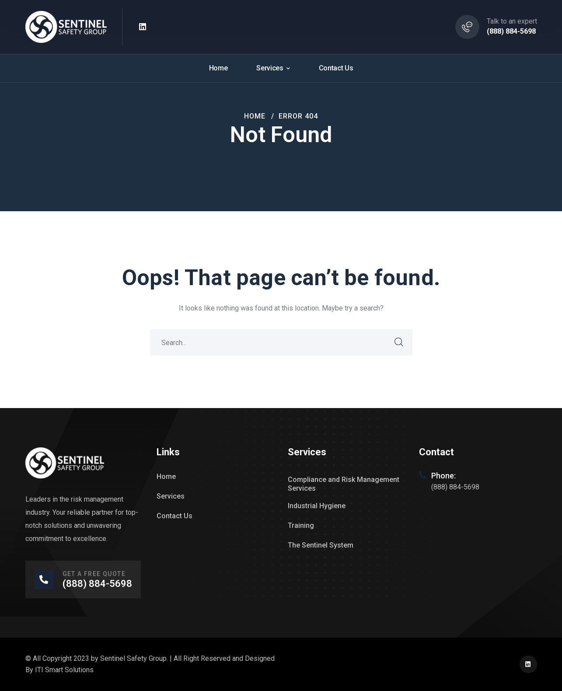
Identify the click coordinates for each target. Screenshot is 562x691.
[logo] (66, 26)
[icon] (143, 27)
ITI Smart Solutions (64, 670)
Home (254, 116)
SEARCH (399, 342)
